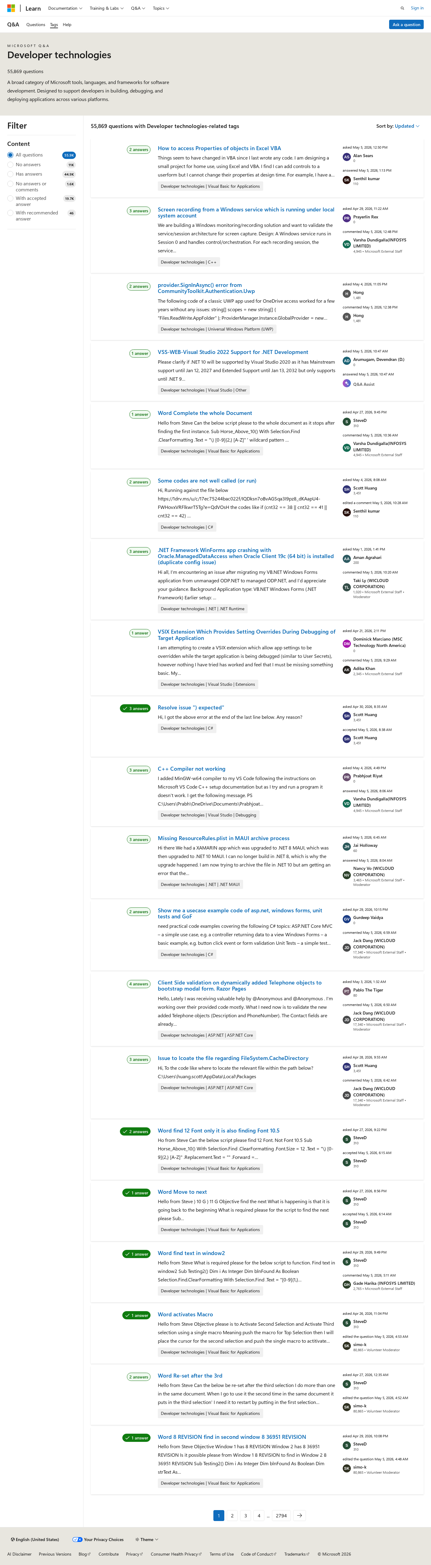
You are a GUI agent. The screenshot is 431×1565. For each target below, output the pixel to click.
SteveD (360, 420)
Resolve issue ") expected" (191, 707)
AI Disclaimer (19, 1554)
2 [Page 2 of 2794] (232, 1515)
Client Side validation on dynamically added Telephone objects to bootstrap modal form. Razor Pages (240, 985)
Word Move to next (182, 1191)
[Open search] (402, 8)
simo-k (359, 1344)
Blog (83, 1554)
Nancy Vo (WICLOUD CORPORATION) (373, 871)
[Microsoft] (11, 8)
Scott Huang (365, 488)
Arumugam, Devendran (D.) (379, 359)
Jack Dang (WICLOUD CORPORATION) (374, 943)
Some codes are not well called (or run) (207, 480)
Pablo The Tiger (368, 990)
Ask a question (406, 24)
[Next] (299, 1515)
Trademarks (295, 1554)
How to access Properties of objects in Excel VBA (219, 148)
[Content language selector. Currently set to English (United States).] (35, 1539)
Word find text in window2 (191, 1253)
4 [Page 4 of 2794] (259, 1515)
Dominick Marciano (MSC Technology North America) (379, 642)
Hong (358, 292)
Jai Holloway (365, 845)
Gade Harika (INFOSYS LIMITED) (384, 1283)
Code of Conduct (257, 1554)
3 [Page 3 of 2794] (245, 1515)
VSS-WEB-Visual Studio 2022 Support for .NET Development (233, 351)
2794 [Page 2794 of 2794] (281, 1515)
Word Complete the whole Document (205, 412)
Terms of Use (222, 1554)
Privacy (132, 1554)
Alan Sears (363, 155)
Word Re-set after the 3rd (190, 1375)
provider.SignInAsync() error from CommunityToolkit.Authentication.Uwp (206, 287)
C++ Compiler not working (192, 768)
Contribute (109, 1554)
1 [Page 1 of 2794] (219, 1515)
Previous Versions (55, 1554)
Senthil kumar (366, 178)
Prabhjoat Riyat (367, 776)
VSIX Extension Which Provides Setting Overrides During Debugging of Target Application (246, 634)
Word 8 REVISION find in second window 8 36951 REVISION (232, 1436)
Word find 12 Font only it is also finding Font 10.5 (219, 1130)
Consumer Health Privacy (174, 1554)
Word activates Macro (185, 1314)
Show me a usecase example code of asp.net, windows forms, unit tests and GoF (240, 913)
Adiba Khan (364, 668)
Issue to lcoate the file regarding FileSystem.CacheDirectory (233, 1058)
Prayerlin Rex (365, 217)
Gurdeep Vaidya (368, 917)
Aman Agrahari (367, 557)
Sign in (417, 8)
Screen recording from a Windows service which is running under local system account (246, 212)
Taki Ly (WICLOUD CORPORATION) (371, 583)
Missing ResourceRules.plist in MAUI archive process (224, 838)
